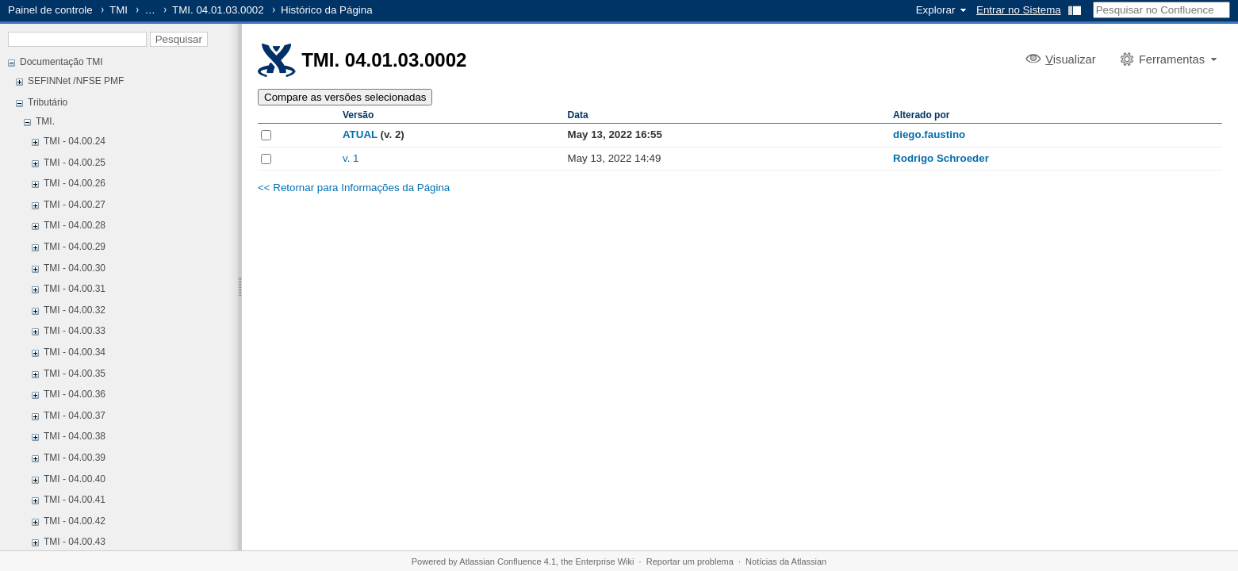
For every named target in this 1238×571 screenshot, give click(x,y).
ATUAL (360, 134)
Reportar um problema (690, 561)
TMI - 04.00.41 (74, 499)
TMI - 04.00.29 (74, 246)
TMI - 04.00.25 (74, 162)
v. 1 (351, 158)
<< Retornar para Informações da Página (354, 188)
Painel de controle (50, 10)
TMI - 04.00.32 (74, 310)
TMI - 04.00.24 (74, 141)
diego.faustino (929, 134)
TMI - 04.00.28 (74, 225)
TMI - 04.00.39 (74, 457)
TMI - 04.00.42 (74, 521)
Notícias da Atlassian (785, 561)
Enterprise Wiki (604, 561)
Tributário (47, 102)
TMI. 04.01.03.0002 (218, 10)
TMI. (45, 121)
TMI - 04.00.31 (74, 288)
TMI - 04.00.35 (74, 373)
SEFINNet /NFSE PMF (76, 80)
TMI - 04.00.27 (74, 204)
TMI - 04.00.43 (74, 541)
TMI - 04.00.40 (74, 479)
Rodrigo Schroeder (941, 158)
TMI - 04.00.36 (74, 394)
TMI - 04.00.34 (74, 352)
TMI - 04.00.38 (74, 436)
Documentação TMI (61, 61)
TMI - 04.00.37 (74, 415)
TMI (118, 10)
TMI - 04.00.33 (74, 330)
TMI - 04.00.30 (74, 268)
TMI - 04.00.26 (74, 183)
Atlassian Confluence (500, 561)
